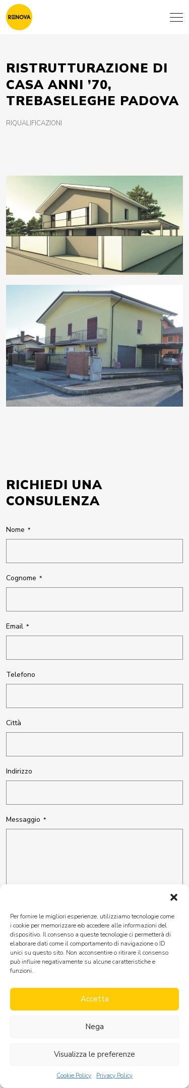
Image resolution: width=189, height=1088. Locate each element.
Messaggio (26, 819)
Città (13, 723)
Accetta (95, 999)
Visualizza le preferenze (94, 1054)
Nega (94, 1027)
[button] (174, 897)
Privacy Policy (114, 1075)
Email (17, 626)
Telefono (20, 674)
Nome (18, 529)
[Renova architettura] (19, 17)
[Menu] (176, 17)
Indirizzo (19, 771)
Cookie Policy (73, 1075)
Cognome (24, 578)
